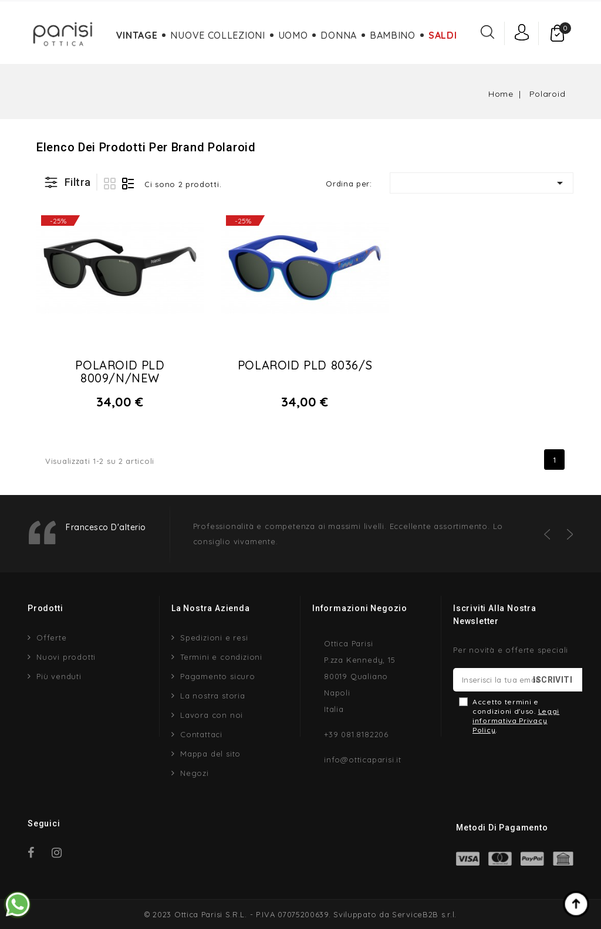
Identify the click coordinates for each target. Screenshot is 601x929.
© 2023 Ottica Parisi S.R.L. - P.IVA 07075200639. (237, 914)
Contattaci (201, 734)
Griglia (110, 184)
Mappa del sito (210, 753)
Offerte (51, 637)
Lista (128, 184)
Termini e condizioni (221, 657)
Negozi (194, 773)
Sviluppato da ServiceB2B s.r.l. (395, 914)
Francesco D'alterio (106, 527)
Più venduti (59, 676)
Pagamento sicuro (217, 676)
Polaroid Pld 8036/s (305, 365)
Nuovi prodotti (66, 657)
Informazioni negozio (359, 608)
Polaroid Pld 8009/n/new (119, 371)
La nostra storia (212, 695)
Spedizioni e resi (214, 637)
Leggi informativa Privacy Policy (515, 720)
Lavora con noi (211, 715)
